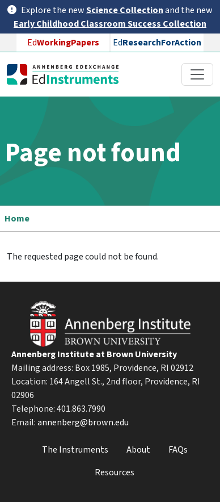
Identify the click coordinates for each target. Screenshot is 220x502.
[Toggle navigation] (197, 74)
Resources (114, 472)
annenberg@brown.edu (83, 422)
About (138, 450)
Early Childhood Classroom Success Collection (110, 24)
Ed (63, 42)
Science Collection (124, 10)
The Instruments (75, 450)
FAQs (178, 450)
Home (17, 218)
